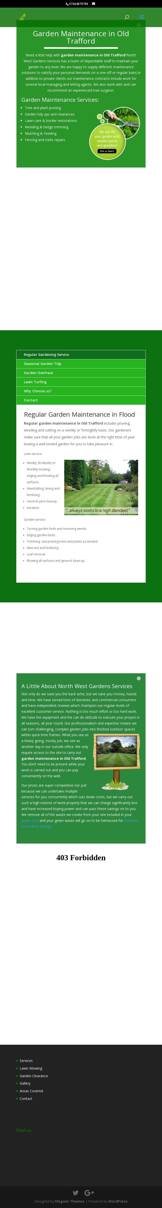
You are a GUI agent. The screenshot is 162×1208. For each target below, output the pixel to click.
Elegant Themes (69, 1201)
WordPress (118, 1201)
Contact (31, 400)
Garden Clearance (34, 1076)
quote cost (30, 820)
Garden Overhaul (38, 372)
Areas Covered (31, 1091)
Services (26, 1060)
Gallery (25, 1083)
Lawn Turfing (35, 382)
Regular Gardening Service (46, 354)
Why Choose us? (37, 391)
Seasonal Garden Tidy (43, 363)
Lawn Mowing (31, 1068)
